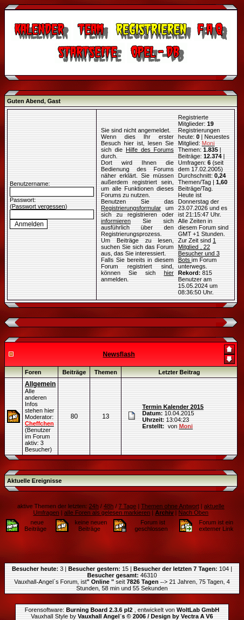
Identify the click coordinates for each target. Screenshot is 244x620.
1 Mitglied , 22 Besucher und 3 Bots (199, 231)
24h (93, 486)
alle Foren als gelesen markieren (107, 493)
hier (168, 263)
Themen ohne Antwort (170, 486)
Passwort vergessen (38, 196)
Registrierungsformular (131, 198)
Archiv (164, 493)
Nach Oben (194, 493)
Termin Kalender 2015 (173, 387)
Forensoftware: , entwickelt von (122, 590)
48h (108, 486)
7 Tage (128, 486)
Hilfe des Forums (150, 140)
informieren (116, 211)
